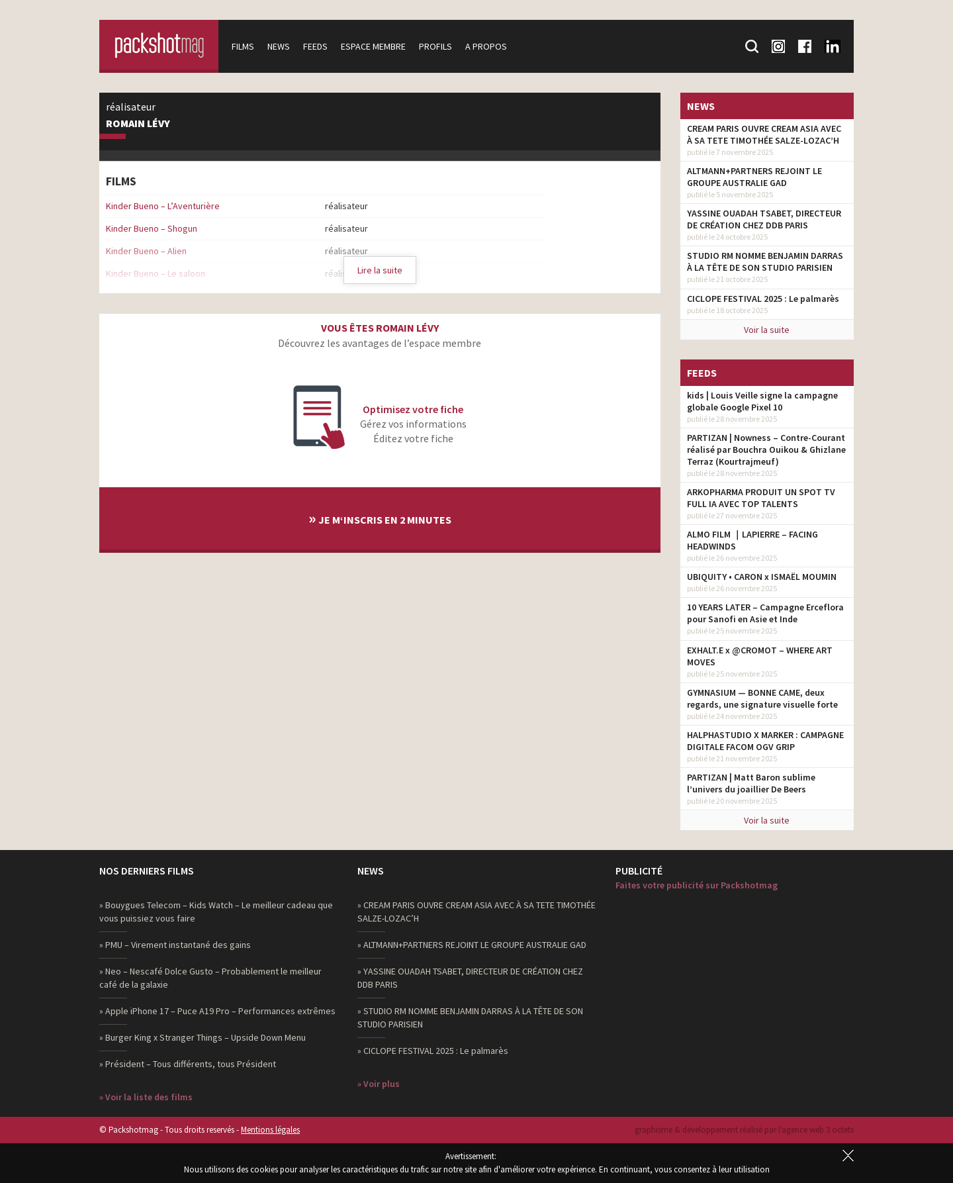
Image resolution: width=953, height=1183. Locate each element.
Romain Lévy (138, 124)
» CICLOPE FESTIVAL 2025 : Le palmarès (432, 1051)
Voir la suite (767, 330)
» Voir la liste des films (146, 1097)
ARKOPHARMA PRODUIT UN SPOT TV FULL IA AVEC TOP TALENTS (761, 498)
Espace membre (373, 46)
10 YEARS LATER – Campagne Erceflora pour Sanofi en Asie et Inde (765, 613)
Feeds (315, 46)
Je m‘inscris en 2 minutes (379, 518)
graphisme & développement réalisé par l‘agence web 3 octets (744, 1129)
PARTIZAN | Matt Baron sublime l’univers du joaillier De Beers (751, 783)
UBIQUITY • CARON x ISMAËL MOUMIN (762, 577)
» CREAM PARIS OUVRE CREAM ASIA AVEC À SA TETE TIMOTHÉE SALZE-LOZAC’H (476, 911)
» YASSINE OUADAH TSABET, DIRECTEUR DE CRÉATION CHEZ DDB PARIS (470, 977)
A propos (486, 46)
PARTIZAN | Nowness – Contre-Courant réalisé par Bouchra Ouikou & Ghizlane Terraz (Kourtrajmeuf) (766, 449)
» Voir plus (378, 1084)
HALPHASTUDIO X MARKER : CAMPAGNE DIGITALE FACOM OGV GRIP (765, 741)
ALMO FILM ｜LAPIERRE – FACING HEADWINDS (752, 540)
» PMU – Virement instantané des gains (175, 945)
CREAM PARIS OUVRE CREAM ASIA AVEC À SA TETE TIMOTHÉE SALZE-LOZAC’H (764, 134)
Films (243, 46)
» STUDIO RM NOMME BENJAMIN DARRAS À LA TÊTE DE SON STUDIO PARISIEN (470, 1017)
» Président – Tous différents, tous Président (187, 1064)
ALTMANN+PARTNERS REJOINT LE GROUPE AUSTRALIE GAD (754, 177)
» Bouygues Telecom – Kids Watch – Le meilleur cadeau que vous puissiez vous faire (216, 911)
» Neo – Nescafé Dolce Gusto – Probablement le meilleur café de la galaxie (210, 977)
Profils (435, 46)
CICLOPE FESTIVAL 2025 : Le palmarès (763, 299)
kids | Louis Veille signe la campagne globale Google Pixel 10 (762, 401)
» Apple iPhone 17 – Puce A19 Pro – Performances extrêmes (217, 1011)
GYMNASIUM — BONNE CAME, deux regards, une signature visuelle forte (762, 698)
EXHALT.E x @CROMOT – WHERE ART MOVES (760, 656)
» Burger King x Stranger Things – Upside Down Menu (202, 1037)
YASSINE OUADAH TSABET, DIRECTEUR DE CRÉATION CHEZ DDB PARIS (764, 219)
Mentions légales (270, 1129)
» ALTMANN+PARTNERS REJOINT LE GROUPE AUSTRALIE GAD (471, 945)
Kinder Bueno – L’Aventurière (163, 206)
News (278, 46)
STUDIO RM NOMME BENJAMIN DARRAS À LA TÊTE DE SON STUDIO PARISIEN (765, 261)
